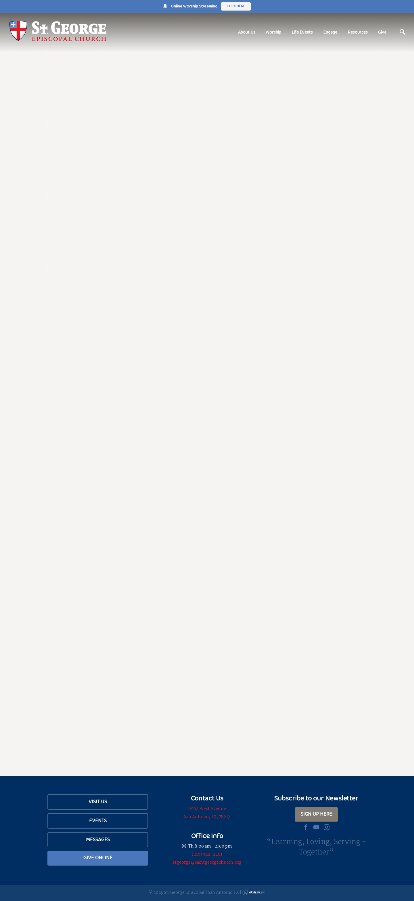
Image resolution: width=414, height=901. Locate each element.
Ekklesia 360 (253, 892)
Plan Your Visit (73, 53)
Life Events (302, 32)
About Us (246, 32)
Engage (330, 32)
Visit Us (98, 801)
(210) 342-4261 (207, 854)
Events (98, 820)
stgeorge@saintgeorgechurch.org (207, 862)
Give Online (97, 857)
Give (382, 32)
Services (64, 197)
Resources (358, 32)
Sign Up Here (316, 814)
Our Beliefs (68, 125)
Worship (273, 32)
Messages (98, 839)
